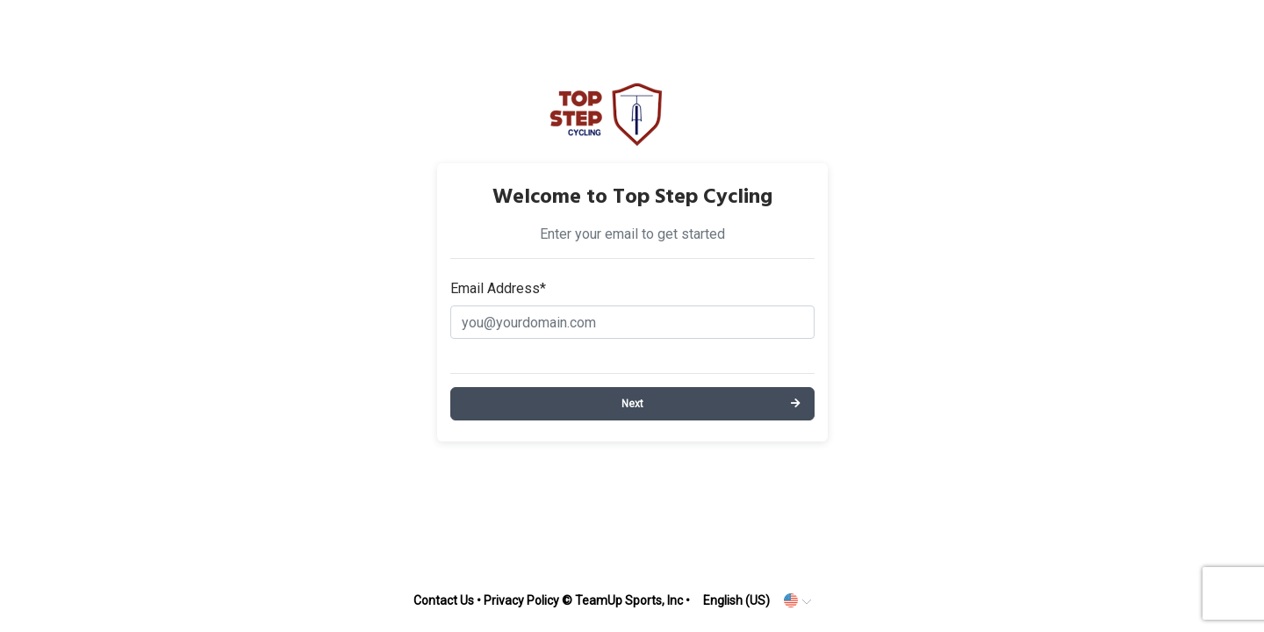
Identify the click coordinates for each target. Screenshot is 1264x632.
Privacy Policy (521, 600)
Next (632, 404)
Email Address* (498, 288)
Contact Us (443, 600)
